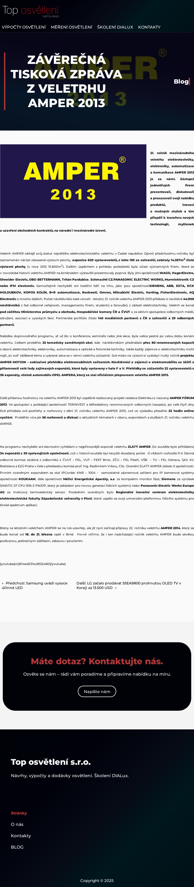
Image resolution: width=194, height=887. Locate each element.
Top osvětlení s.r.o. (51, 762)
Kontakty (21, 835)
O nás (17, 824)
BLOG (17, 847)
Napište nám (97, 691)
